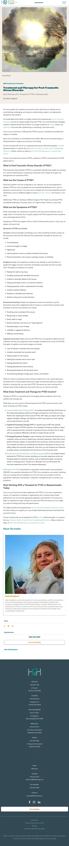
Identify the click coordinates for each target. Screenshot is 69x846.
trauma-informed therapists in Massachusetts (47, 507)
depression (7, 127)
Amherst (33, 148)
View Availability (34, 642)
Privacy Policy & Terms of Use (34, 823)
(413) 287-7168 (34, 685)
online (60, 145)
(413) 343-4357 (39, 2)
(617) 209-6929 (34, 741)
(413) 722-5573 (34, 727)
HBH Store (34, 769)
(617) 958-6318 (34, 699)
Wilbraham (7, 151)
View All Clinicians (11, 649)
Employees (34, 820)
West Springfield (55, 148)
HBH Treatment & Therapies (13, 83)
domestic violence (44, 193)
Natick (39, 148)
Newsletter (34, 809)
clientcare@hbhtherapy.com (34, 779)
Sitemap (34, 826)
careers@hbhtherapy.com (34, 796)
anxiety (51, 124)
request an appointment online (33, 523)
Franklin (45, 148)
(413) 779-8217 (34, 713)
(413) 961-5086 (34, 788)
